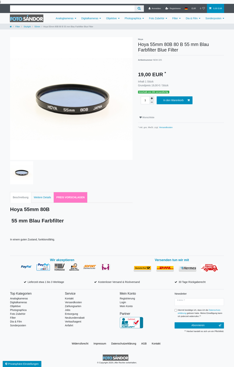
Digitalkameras (89, 18)
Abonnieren (206, 325)
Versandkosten (166, 127)
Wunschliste (146, 117)
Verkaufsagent (73, 321)
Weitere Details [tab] (42, 197)
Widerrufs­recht (80, 343)
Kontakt (69, 298)
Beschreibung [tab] (21, 197)
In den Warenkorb (176, 100)
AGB (144, 343)
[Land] (186, 8)
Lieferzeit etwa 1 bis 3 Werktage (46, 282)
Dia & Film (192, 18)
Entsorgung (71, 313)
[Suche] (139, 8)
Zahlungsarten (73, 306)
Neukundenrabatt (74, 317)
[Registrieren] (173, 8)
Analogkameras (64, 18)
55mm (37, 26)
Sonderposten (213, 18)
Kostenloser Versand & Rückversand (119, 282)
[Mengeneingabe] (145, 100)
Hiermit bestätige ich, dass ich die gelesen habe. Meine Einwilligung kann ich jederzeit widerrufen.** (200, 313)
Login (123, 302)
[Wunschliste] (202, 8)
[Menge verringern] (152, 102)
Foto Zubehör (156, 18)
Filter (175, 18)
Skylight (27, 26)
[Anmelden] (155, 8)
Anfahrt (69, 325)
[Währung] (194, 8)
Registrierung (127, 298)
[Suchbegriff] (72, 8)
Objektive (111, 18)
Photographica (133, 18)
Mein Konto (126, 306)
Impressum (99, 343)
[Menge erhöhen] (152, 98)
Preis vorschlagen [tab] (70, 197)
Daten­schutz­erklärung (123, 343)
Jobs (67, 310)
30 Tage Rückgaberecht (192, 282)
